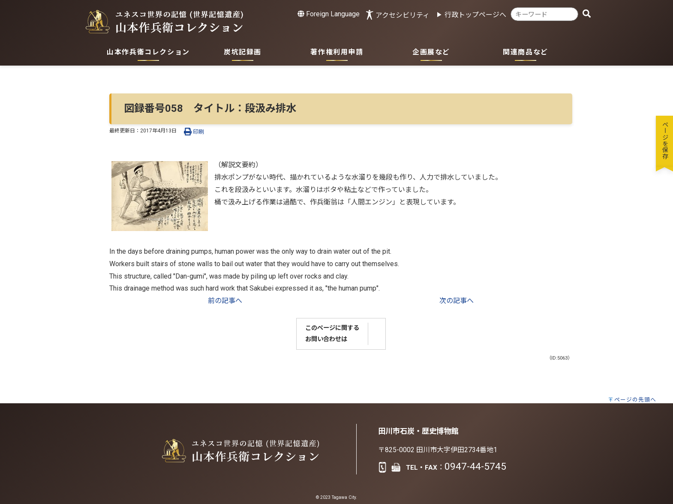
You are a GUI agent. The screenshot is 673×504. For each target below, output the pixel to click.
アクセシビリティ (403, 15)
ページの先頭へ (635, 399)
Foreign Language (328, 14)
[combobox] (544, 14)
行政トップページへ (475, 15)
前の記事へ (225, 301)
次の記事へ (456, 301)
